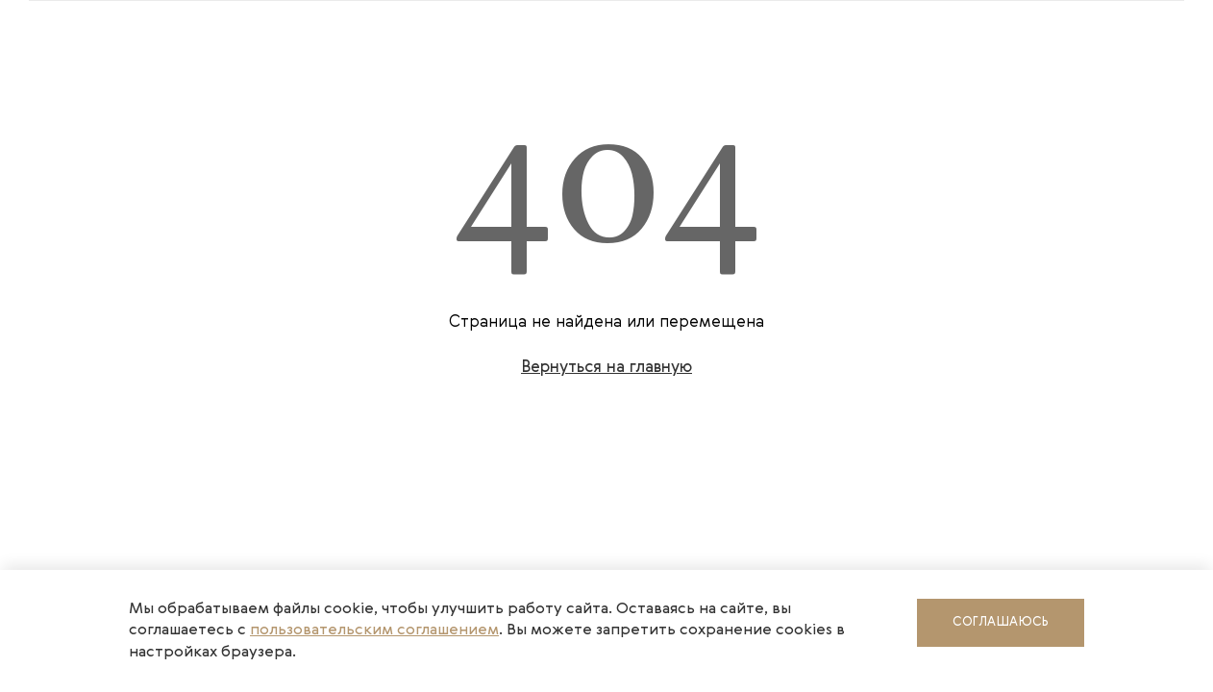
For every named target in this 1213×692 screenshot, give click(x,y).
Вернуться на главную (606, 367)
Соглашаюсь (1001, 622)
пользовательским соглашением (374, 630)
